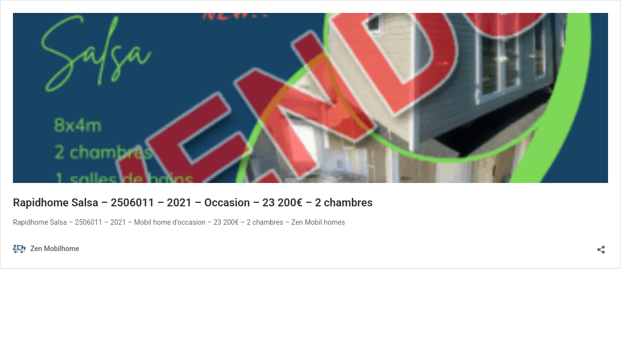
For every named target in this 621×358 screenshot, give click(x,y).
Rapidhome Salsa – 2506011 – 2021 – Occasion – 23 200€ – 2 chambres (193, 202)
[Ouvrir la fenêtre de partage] (601, 246)
